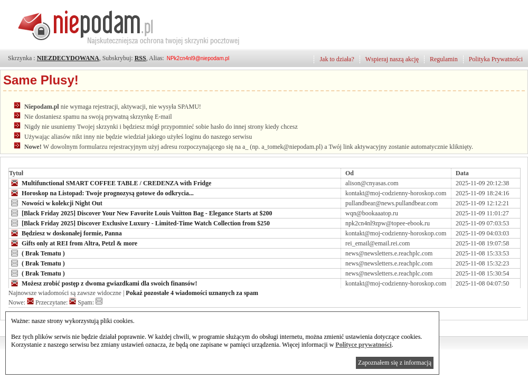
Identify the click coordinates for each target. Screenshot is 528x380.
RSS (140, 58)
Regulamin (444, 59)
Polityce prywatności (363, 344)
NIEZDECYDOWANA (68, 58)
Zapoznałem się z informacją (394, 362)
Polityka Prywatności (496, 59)
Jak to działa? (336, 59)
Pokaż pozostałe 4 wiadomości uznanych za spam (192, 293)
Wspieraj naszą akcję (392, 59)
